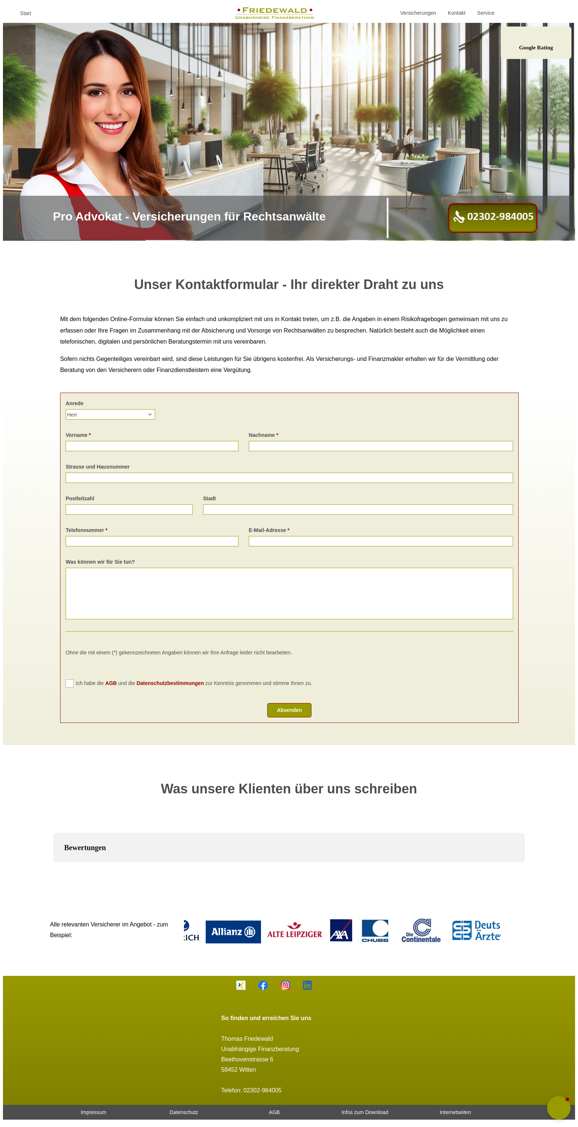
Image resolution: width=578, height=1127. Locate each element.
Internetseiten (455, 1112)
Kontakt (456, 13)
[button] (53, 870)
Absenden (289, 710)
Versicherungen (418, 13)
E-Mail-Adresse (267, 530)
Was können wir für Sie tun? (100, 562)
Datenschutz (184, 1112)
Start (25, 13)
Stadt (209, 498)
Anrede (74, 403)
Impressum (93, 1112)
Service (486, 13)
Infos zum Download (364, 1112)
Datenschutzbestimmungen (170, 683)
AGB (111, 683)
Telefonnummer (85, 530)
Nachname (262, 435)
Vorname (76, 435)
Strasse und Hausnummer (98, 467)
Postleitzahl (80, 498)
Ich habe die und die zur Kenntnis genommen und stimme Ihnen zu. (194, 683)
